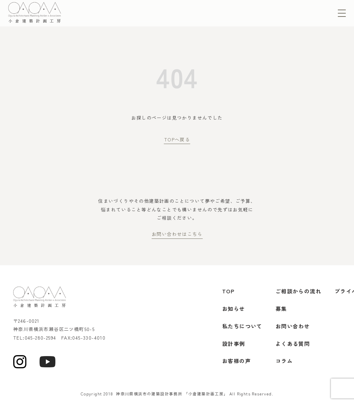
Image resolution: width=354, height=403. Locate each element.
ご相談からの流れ (298, 291)
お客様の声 (236, 361)
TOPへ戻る (177, 139)
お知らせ (233, 308)
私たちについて (242, 326)
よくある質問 (293, 344)
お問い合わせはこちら (177, 234)
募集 (281, 308)
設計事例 (233, 344)
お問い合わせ (293, 326)
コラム (284, 361)
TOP (228, 291)
